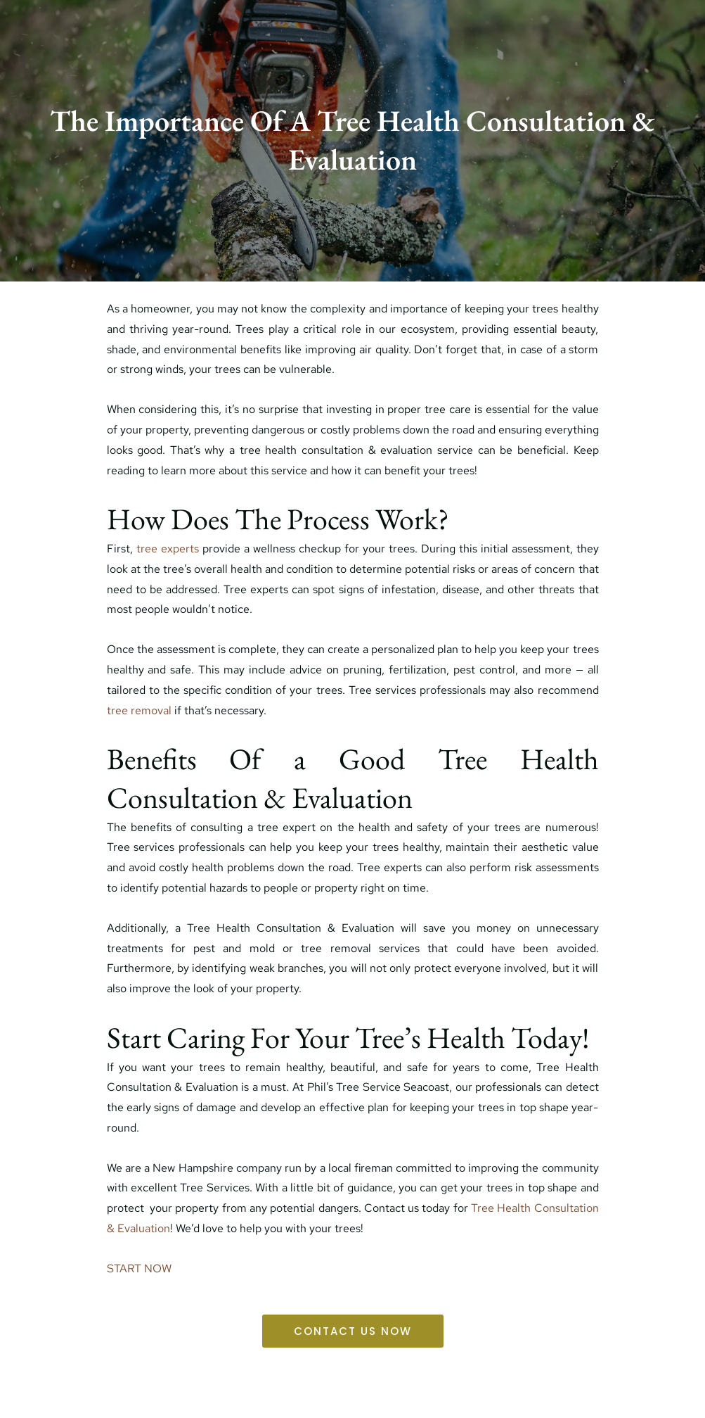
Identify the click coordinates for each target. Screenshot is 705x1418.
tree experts (166, 548)
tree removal (139, 710)
